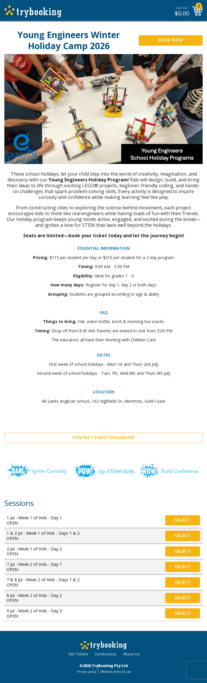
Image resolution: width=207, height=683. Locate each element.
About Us (131, 654)
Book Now (170, 40)
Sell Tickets (78, 654)
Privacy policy (87, 672)
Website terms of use (116, 672)
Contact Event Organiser (103, 437)
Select (182, 520)
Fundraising (105, 654)
